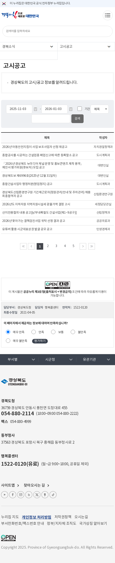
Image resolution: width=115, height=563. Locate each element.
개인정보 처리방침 (36, 517)
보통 (61, 332)
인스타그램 (20, 494)
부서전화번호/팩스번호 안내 (22, 524)
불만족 (82, 332)
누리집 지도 (10, 517)
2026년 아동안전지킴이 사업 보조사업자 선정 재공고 (34, 147)
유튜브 (4, 494)
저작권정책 (63, 517)
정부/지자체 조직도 (61, 524)
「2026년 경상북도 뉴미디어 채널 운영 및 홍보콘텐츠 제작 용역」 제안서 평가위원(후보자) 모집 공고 (42, 165)
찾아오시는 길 (34, 485)
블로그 (28, 494)
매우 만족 (18, 332)
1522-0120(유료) (20, 464)
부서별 (12, 360)
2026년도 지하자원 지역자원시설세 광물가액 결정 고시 (36, 204)
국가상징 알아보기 (93, 524)
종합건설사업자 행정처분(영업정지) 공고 (27, 184)
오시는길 (81, 517)
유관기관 (89, 360)
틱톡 (53, 494)
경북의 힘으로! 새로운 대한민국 (20, 17)
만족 (41, 332)
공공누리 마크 (8, 538)
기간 (87, 109)
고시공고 (66, 47)
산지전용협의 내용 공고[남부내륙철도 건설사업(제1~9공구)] (39, 213)
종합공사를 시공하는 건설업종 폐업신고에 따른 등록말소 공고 (40, 155)
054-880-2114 (17, 414)
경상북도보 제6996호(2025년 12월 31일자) (29, 176)
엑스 (36, 494)
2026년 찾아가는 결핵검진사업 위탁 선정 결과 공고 (33, 221)
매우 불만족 (20, 341)
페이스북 (12, 494)
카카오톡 (44, 494)
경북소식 (8, 47)
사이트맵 (8, 485)
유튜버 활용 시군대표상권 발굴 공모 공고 (27, 229)
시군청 (50, 360)
